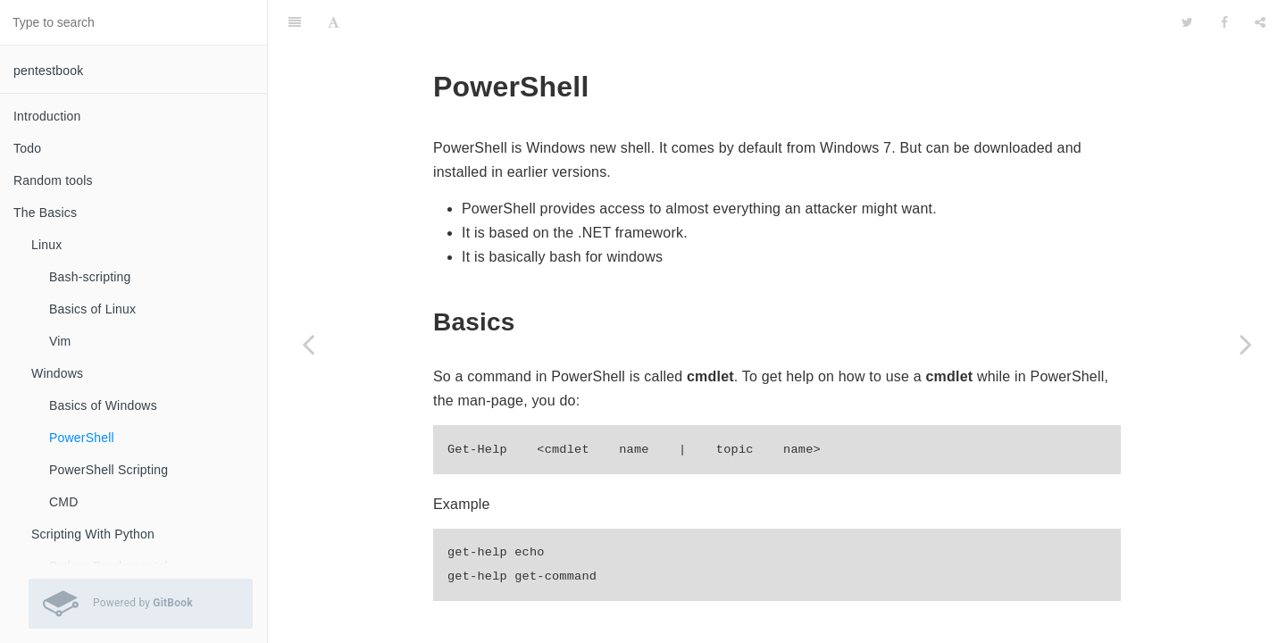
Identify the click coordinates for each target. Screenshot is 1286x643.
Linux (46, 245)
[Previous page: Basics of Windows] (308, 344)
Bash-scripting (90, 277)
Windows (57, 373)
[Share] (1260, 22)
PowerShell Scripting (108, 470)
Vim (60, 341)
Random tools (53, 180)
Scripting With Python (92, 534)
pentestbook (48, 70)
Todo (27, 148)
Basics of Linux (92, 309)
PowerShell (81, 437)
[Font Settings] (333, 22)
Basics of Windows (103, 405)
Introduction (47, 116)
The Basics (45, 212)
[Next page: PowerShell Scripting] (1246, 344)
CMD (63, 502)
